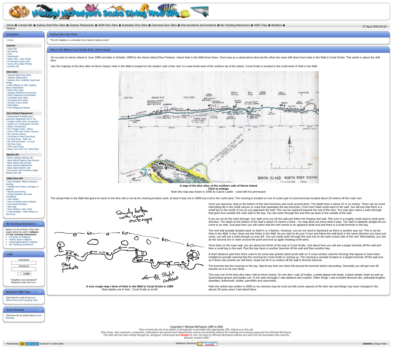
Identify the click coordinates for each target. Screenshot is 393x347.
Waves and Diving (17, 191)
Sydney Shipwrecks (82, 25)
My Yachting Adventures (235, 25)
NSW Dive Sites (108, 25)
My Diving (13, 51)
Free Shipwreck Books (19, 107)
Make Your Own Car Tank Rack (23, 149)
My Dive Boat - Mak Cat (19, 139)
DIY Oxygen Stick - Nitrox (20, 129)
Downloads (13, 56)
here (33, 282)
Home (10, 25)
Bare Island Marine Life (19, 168)
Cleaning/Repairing (23, 242)
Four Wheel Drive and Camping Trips (22, 298)
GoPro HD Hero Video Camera (23, 131)
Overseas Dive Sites (164, 25)
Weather (276, 25)
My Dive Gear (14, 144)
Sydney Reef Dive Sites (51, 25)
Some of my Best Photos (20, 64)
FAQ (10, 54)
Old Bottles (13, 105)
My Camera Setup (17, 134)
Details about (20, 239)
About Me (12, 49)
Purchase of (20, 237)
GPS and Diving (16, 146)
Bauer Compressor (17, 126)
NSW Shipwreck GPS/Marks (22, 95)
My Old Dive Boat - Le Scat (21, 141)
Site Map (12, 206)
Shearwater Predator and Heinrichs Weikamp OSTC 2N (21, 117)
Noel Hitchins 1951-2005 (20, 209)
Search (11, 28)
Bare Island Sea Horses (19, 163)
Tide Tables (13, 199)
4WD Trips (260, 25)
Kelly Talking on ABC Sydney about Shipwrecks (21, 86)
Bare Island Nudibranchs (20, 165)
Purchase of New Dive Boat (21, 136)
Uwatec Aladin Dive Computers (23, 121)
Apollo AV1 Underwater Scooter (23, 124)
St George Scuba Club (19, 61)
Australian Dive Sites (134, 25)
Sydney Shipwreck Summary (22, 92)
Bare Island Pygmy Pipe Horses (23, 160)
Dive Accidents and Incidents (198, 25)
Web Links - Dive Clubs (19, 59)
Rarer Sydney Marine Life (20, 158)
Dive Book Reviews (17, 204)
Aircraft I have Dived (17, 102)
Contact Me (25, 25)
